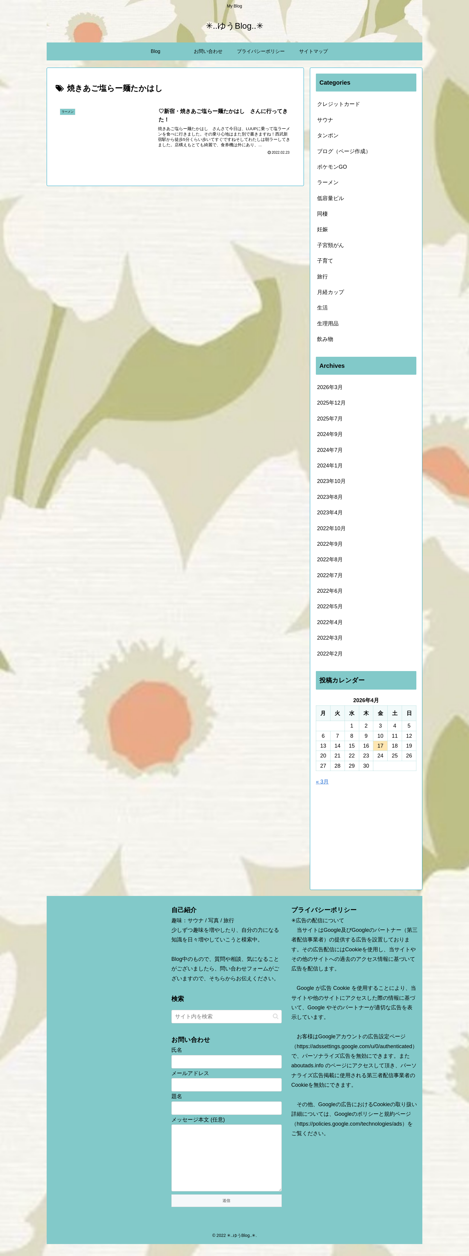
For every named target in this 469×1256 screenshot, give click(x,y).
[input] (226, 1016)
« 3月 (322, 782)
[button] (275, 1016)
